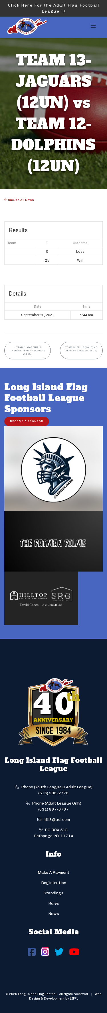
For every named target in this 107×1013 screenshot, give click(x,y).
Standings (53, 893)
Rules (53, 903)
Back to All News (19, 200)
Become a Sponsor (26, 421)
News (53, 913)
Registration (53, 882)
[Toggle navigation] (93, 27)
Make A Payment (53, 872)
